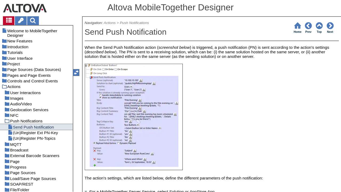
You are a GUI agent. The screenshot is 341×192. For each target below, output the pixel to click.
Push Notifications (134, 23)
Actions (110, 23)
